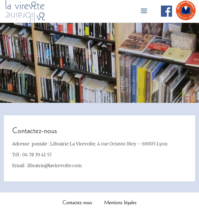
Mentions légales (120, 202)
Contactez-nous (77, 202)
